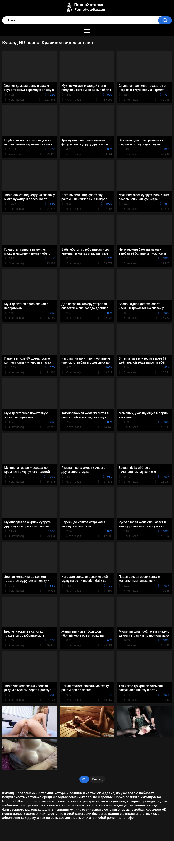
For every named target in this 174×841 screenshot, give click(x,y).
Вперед (97, 779)
